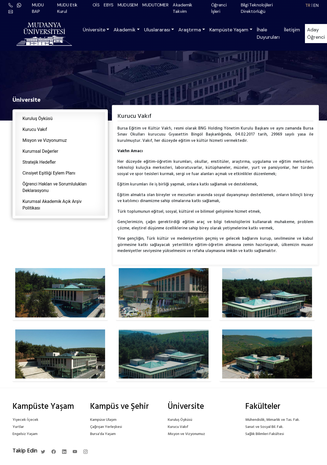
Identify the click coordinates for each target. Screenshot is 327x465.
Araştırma (189, 29)
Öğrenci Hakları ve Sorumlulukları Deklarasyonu (55, 187)
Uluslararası (157, 29)
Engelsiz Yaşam (25, 434)
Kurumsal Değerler (40, 151)
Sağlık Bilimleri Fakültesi (264, 434)
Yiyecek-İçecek (25, 420)
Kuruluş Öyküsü (38, 118)
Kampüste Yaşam (228, 29)
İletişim (292, 29)
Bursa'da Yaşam (103, 434)
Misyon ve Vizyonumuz (45, 140)
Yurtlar (18, 427)
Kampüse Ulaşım (103, 420)
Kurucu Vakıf (35, 129)
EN (316, 5)
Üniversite (94, 29)
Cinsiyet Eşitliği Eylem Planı (49, 173)
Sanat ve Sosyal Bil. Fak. (264, 427)
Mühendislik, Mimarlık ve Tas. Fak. (272, 420)
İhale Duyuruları (268, 33)
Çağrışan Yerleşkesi (106, 427)
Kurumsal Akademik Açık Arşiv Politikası (52, 205)
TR (307, 5)
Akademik (125, 29)
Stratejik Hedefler (39, 162)
